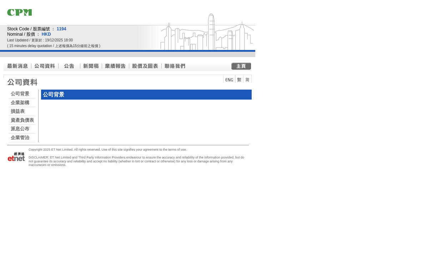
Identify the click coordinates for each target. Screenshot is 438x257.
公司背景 (20, 93)
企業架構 (20, 102)
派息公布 (20, 128)
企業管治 (20, 137)
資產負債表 (22, 120)
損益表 (18, 111)
